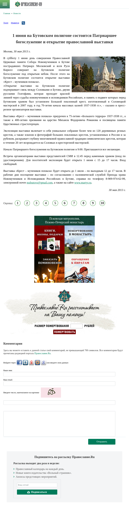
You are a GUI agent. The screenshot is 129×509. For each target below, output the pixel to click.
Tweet (5, 23)
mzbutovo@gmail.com (40, 182)
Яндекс (31, 362)
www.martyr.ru (82, 182)
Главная (6, 13)
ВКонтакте (25, 362)
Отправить (101, 441)
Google (43, 362)
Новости (17, 13)
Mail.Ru (37, 362)
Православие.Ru (42, 353)
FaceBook (19, 362)
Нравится (15, 23)
